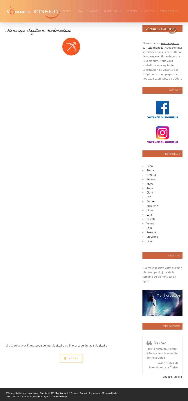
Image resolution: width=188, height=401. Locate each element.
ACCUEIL (71, 358)
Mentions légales (110, 393)
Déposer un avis (172, 376)
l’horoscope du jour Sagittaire (45, 345)
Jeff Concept (72, 393)
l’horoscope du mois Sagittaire (88, 345)
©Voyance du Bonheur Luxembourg (22, 393)
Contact (83, 393)
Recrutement (94, 393)
